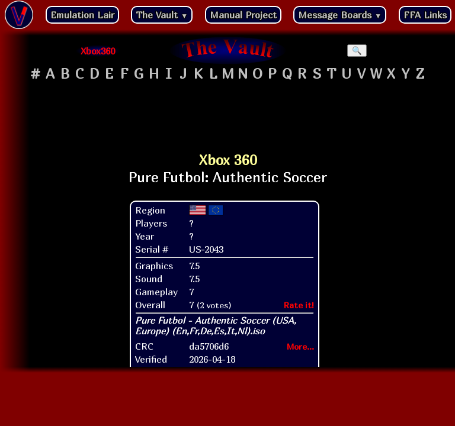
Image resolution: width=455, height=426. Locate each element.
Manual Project (243, 15)
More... (300, 346)
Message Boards (340, 15)
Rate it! (299, 305)
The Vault (162, 15)
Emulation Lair (82, 15)
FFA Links (425, 15)
